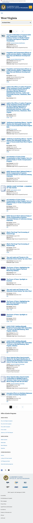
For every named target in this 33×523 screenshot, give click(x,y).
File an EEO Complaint (5, 426)
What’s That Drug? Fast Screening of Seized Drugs (17, 233)
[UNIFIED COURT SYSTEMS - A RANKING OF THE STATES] (3, 191)
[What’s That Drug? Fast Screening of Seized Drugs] (3, 234)
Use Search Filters (6, 22)
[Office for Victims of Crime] (16, 488)
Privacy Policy (3, 504)
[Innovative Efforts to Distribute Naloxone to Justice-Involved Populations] (3, 394)
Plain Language (4, 501)
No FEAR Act (3, 509)
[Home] (17, 7)
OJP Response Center (5, 461)
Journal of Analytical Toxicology (17, 364)
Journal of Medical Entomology (17, 59)
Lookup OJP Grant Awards (6, 458)
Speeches (3, 448)
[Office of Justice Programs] (3, 7)
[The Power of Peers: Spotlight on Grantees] (3, 280)
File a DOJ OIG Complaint (6, 423)
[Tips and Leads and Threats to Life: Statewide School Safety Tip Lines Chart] (3, 259)
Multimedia (3, 442)
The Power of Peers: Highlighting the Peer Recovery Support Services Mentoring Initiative (17, 269)
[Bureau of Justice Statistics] (16, 484)
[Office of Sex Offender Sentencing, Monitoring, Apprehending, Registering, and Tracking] (25, 488)
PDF (11, 117)
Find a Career (3, 429)
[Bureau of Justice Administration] (7, 483)
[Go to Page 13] (22, 31)
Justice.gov (3, 518)
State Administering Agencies (7, 464)
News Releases (4, 445)
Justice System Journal (15, 190)
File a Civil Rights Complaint (6, 421)
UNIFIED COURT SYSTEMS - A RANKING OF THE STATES (19, 187)
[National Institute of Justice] (25, 483)
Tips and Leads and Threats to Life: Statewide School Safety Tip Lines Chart (19, 258)
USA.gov (2, 515)
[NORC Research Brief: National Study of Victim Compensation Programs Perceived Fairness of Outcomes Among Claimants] (3, 173)
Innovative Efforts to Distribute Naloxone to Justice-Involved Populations (19, 394)
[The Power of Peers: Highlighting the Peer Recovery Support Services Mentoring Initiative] (3, 268)
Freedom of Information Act (6, 512)
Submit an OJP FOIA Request (7, 432)
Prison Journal (13, 129)
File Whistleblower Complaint (6, 498)
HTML (7, 81)
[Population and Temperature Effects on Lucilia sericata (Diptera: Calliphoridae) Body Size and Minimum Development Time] (3, 54)
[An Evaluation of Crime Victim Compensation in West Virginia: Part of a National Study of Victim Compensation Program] (3, 158)
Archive (2, 455)
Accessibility (3, 495)
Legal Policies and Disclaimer (6, 506)
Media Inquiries (4, 439)
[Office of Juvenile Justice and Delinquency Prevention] (7, 488)
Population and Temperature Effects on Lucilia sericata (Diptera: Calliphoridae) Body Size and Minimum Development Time (18, 55)
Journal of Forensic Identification (17, 43)
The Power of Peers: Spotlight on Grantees (16, 280)
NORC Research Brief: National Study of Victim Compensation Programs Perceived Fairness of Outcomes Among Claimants (19, 174)
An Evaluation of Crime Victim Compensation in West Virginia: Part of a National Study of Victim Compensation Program (19, 159)
